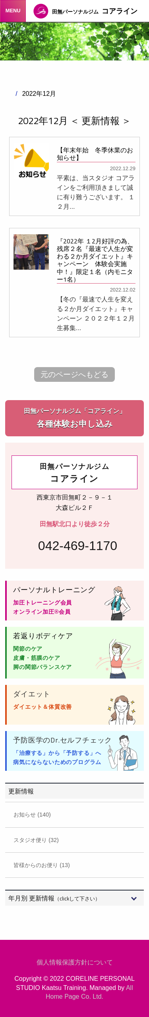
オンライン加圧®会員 (42, 612)
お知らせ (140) (32, 814)
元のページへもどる (74, 374)
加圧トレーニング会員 (42, 602)
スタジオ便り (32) (36, 840)
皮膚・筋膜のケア (36, 658)
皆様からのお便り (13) (42, 865)
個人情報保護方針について (75, 962)
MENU (13, 11)
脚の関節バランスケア (42, 667)
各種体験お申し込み (74, 417)
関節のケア (28, 649)
